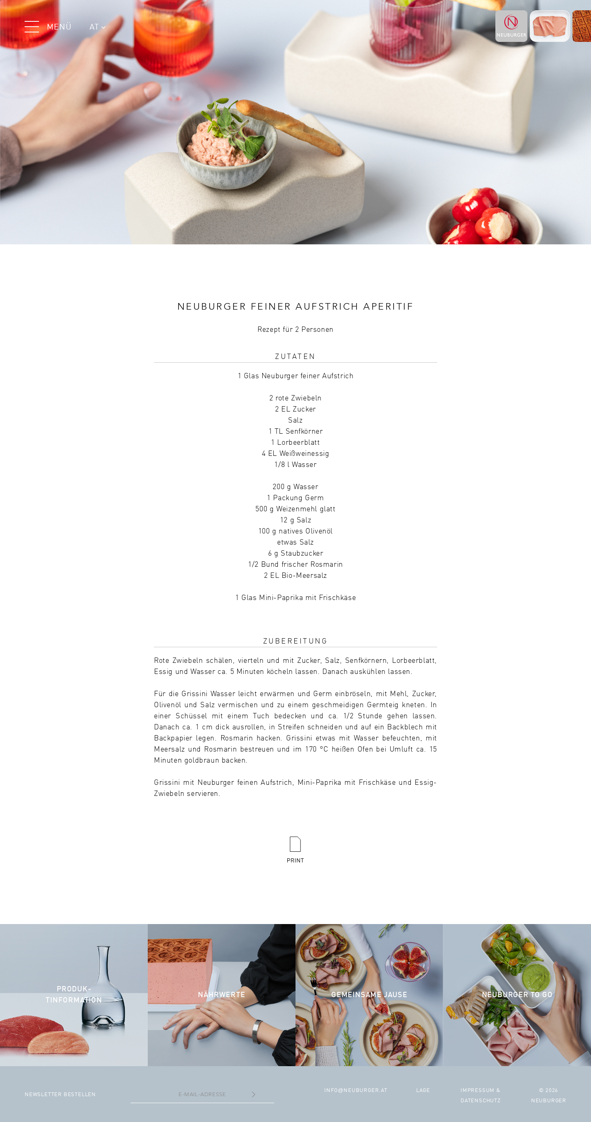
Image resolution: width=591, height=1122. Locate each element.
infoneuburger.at (355, 1090)
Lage (423, 1090)
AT (97, 27)
